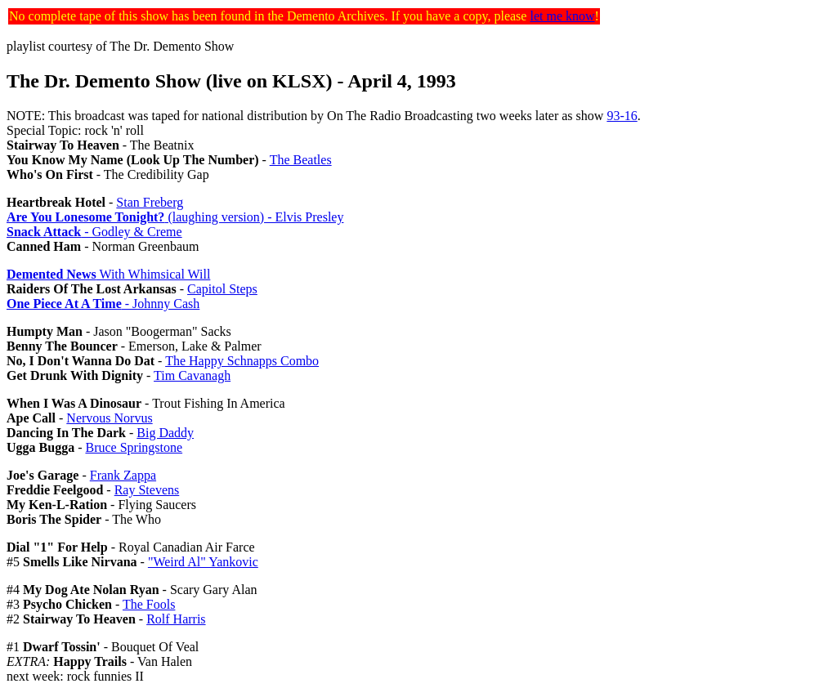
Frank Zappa (123, 475)
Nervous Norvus (109, 418)
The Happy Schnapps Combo (242, 361)
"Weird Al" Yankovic (203, 562)
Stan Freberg (149, 202)
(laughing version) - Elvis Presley (175, 217)
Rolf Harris (175, 619)
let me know (562, 16)
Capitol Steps (222, 289)
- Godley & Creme (94, 232)
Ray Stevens (147, 490)
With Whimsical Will (108, 274)
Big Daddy (165, 433)
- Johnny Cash (103, 304)
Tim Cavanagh (192, 375)
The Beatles (301, 160)
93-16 (621, 116)
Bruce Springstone (133, 447)
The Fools (149, 604)
